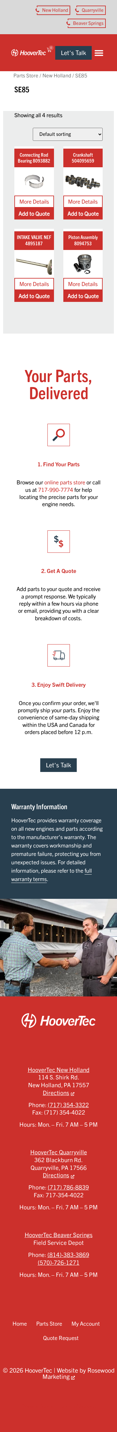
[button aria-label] (53, 10)
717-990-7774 (55, 489)
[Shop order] (68, 134)
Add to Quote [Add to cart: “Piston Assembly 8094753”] (83, 296)
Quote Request (61, 1338)
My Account (85, 1323)
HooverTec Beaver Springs (59, 1235)
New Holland (56, 75)
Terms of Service (77, 1406)
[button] (99, 53)
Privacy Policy (37, 1406)
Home (19, 1323)
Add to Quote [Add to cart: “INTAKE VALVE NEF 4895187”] (34, 296)
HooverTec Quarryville (58, 1152)
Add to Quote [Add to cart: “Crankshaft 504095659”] (83, 213)
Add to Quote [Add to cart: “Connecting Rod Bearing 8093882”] (34, 213)
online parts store (64, 482)
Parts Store (25, 75)
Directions (56, 1093)
